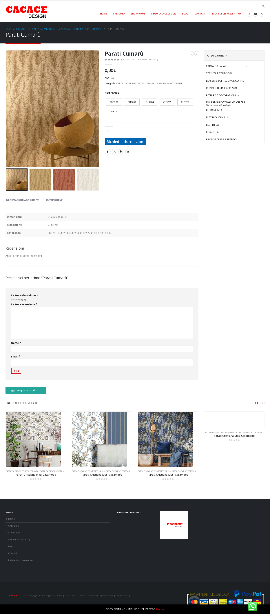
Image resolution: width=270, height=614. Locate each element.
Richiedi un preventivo (226, 13)
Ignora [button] (160, 609)
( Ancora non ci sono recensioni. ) (139, 59)
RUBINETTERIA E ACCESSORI (222, 88)
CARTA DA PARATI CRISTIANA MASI (121, 471)
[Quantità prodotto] (109, 130)
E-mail (128, 152)
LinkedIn (121, 152)
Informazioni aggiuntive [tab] (22, 200)
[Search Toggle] (262, 6)
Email (16, 356)
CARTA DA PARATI (227, 66)
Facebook (108, 152)
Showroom (138, 13)
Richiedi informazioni (125, 141)
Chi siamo (119, 13)
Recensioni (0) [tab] (54, 200)
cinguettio (114, 152)
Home (103, 13)
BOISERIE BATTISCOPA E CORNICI (225, 80)
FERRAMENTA (222, 110)
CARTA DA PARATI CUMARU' (170, 83)
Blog (185, 13)
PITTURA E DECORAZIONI (222, 95)
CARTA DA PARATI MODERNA (52, 471)
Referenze (112, 92)
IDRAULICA (221, 132)
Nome (16, 343)
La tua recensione (24, 304)
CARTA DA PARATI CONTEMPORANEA (135, 83)
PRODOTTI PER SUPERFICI (221, 139)
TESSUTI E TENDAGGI (219, 73)
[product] (36, 439)
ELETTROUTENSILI (225, 117)
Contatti (200, 13)
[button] (256, 403)
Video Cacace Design (163, 13)
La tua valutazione (24, 295)
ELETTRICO (221, 124)
